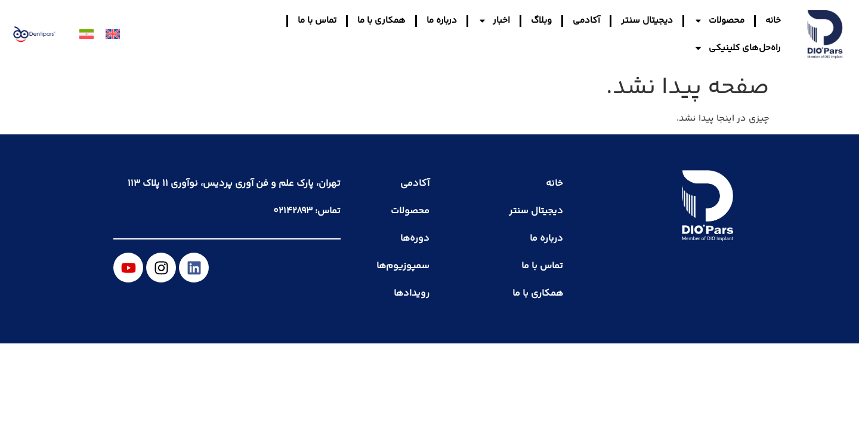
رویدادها (412, 293)
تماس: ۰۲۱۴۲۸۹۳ (307, 211)
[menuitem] (113, 34)
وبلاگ (541, 20)
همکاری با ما (381, 20)
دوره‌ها (415, 238)
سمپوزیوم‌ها (403, 266)
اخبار (494, 20)
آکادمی (586, 20)
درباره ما (442, 20)
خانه (773, 20)
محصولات (719, 20)
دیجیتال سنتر (647, 20)
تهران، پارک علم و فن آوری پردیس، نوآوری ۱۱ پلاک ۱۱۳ (234, 183)
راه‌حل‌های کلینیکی (737, 48)
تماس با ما (317, 20)
